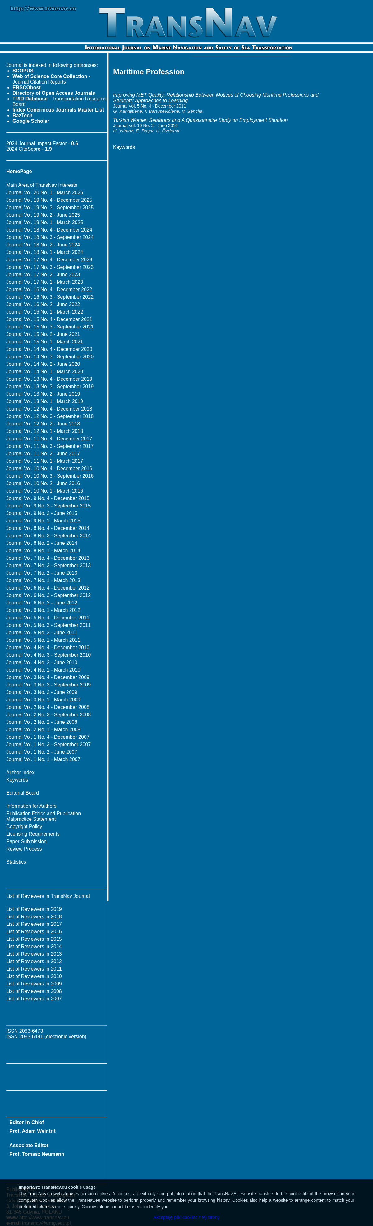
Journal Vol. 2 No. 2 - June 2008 (41, 722)
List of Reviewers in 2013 (34, 954)
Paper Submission (26, 841)
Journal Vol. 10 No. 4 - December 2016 (49, 468)
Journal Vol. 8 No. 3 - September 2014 (48, 535)
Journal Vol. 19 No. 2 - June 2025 (43, 215)
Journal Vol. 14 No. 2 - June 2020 (43, 364)
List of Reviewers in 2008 (34, 991)
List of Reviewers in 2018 (34, 916)
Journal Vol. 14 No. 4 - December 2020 (49, 349)
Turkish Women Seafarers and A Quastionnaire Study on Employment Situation (200, 120)
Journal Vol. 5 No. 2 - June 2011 (41, 632)
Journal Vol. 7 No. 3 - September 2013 (48, 565)
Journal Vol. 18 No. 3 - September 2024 (50, 237)
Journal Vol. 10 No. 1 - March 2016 (44, 491)
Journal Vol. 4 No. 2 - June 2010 (41, 662)
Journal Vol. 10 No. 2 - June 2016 (43, 483)
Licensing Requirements (33, 834)
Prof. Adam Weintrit (32, 1131)
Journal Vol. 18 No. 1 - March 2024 (44, 252)
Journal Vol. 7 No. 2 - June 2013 (41, 573)
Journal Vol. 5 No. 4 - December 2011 (48, 617)
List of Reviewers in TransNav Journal (48, 896)
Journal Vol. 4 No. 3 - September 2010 (48, 655)
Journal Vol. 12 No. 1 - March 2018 (44, 431)
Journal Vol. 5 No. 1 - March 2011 (43, 640)
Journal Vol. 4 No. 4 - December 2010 (48, 647)
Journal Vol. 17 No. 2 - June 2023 (43, 274)
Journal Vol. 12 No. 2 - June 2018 (43, 423)
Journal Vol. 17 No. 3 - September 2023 (50, 267)
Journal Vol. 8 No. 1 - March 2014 (43, 550)
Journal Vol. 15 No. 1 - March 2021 (44, 341)
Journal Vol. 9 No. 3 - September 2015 (48, 505)
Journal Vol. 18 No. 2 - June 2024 (43, 244)
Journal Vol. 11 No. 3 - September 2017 (50, 446)
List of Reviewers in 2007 (34, 998)
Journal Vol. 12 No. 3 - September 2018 (50, 416)
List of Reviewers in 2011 (34, 968)
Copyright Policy (24, 826)
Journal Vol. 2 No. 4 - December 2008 (48, 707)
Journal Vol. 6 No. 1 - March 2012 (43, 610)
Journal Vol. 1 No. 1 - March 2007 (43, 759)
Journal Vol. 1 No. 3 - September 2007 (48, 744)
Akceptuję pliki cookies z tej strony (186, 1217)
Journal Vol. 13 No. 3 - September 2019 (50, 386)
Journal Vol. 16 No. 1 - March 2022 (44, 312)
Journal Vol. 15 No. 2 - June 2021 (43, 334)
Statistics (16, 862)
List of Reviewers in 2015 (34, 939)
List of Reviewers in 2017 (34, 924)
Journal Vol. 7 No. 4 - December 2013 (48, 558)
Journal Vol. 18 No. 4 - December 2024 (49, 229)
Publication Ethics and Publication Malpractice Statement (43, 816)
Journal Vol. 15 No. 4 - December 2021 (49, 319)
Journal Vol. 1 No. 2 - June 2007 (41, 752)
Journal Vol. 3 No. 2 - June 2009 (41, 692)
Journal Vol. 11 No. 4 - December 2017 (49, 438)
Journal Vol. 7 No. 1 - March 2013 (43, 580)
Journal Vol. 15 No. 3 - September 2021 (50, 326)
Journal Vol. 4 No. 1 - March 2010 (43, 670)
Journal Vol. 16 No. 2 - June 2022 (43, 304)
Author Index (20, 772)
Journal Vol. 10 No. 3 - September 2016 (50, 476)
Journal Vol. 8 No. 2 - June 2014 (41, 543)
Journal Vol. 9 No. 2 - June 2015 (41, 513)
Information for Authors (31, 806)
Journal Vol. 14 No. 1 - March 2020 (44, 371)
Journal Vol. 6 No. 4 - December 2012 (48, 587)
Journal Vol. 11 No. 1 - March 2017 (44, 461)
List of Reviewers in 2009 (34, 983)
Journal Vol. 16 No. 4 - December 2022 (49, 289)
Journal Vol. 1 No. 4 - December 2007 (48, 737)
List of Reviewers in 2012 (34, 961)
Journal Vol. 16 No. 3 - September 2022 (50, 297)
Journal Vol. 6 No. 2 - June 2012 (41, 602)
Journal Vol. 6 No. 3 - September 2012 (48, 595)
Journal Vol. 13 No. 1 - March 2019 (44, 401)
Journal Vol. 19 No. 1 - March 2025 (44, 222)
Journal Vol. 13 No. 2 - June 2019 (43, 394)
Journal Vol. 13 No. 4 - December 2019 (49, 379)
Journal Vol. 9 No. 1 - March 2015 (43, 520)
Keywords (17, 780)
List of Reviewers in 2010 (34, 976)
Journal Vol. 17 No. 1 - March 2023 (44, 282)
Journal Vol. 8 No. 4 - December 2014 (48, 528)
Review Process (24, 849)
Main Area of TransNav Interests (41, 185)
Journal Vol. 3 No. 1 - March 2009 (43, 699)
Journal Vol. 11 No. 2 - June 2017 (43, 453)
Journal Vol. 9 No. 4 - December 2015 (48, 498)
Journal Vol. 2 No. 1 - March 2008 (43, 729)
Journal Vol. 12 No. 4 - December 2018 (49, 408)
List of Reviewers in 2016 (34, 931)
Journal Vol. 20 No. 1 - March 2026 (44, 192)
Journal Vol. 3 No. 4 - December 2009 (48, 677)
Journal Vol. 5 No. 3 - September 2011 (48, 625)
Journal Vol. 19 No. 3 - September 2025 (50, 207)
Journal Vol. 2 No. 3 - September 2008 (48, 714)
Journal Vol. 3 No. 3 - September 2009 (48, 684)
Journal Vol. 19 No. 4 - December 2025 (49, 200)
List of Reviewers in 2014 (34, 946)
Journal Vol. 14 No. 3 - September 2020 (50, 356)
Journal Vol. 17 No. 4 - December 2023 (49, 259)
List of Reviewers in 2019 (34, 909)
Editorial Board (22, 793)
